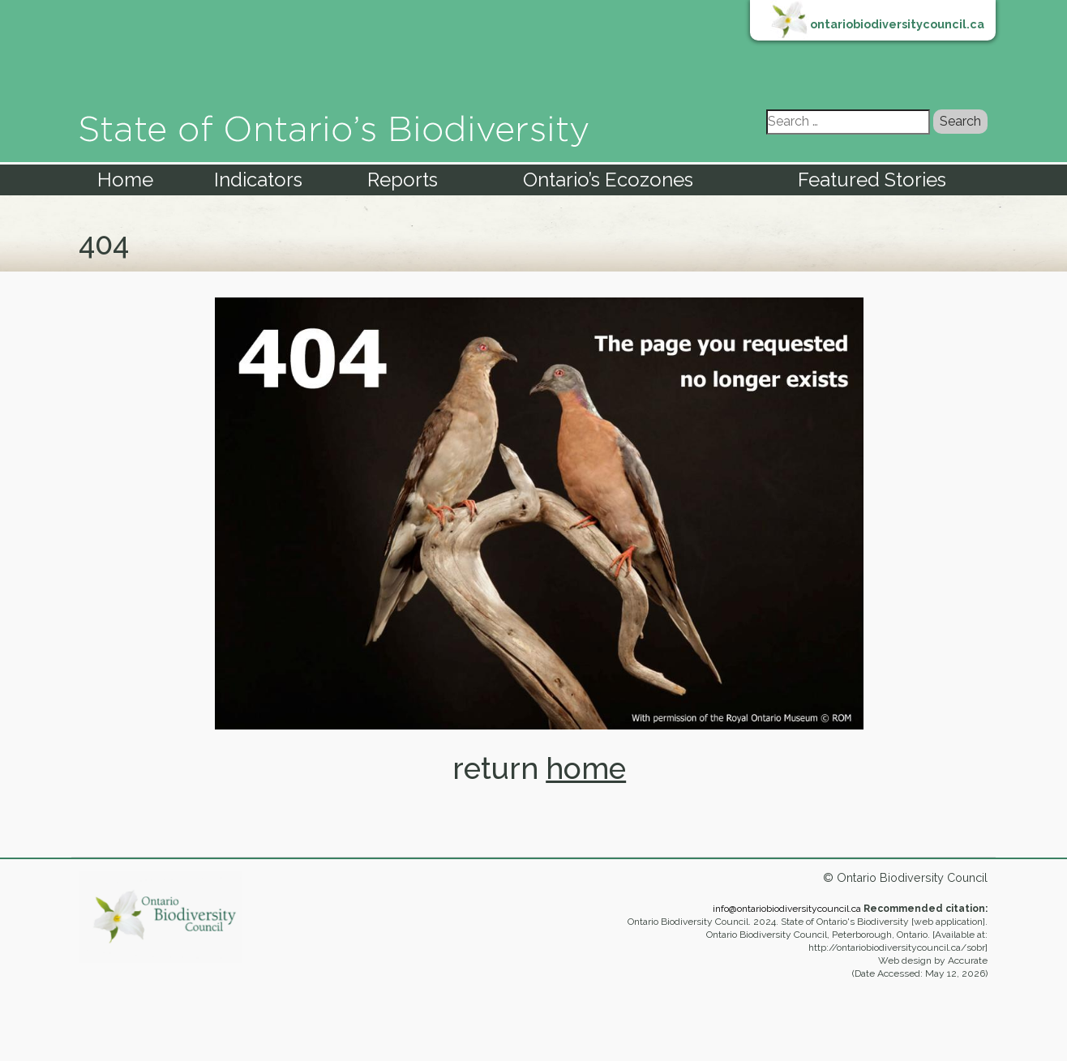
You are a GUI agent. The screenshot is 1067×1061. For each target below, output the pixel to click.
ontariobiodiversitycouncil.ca (897, 24)
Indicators (258, 180)
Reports (402, 180)
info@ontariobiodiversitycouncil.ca (787, 908)
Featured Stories (872, 180)
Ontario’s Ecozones (608, 180)
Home (125, 180)
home (586, 768)
